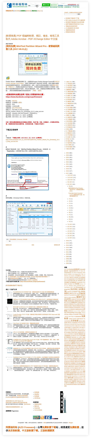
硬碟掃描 (82, 353)
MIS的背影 (37, 408)
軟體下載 (33, 430)
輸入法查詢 (80, 371)
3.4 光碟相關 (69, 113)
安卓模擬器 (68, 332)
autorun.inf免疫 (77, 311)
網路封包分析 (67, 360)
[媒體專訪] (69, 291)
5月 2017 (69, 228)
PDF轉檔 (66, 282)
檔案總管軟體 (67, 345)
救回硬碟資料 (72, 340)
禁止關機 (67, 356)
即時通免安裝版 (80, 322)
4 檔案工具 (69, 115)
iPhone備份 (78, 312)
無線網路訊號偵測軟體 (75, 348)
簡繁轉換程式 (76, 358)
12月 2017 (70, 175)
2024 (67, 157)
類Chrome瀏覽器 (70, 382)
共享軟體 (75, 321)
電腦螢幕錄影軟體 (70, 30)
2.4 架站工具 (69, 97)
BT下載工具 (82, 271)
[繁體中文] (80, 297)
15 (69, 205)
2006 (67, 263)
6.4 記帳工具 (69, 137)
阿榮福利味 (11, 427)
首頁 (33, 245)
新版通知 (36, 394)
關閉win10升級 (67, 376)
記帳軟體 (76, 366)
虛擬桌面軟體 (72, 364)
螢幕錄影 (83, 364)
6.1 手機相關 (69, 131)
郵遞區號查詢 (80, 373)
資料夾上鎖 (81, 368)
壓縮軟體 (75, 329)
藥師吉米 (36, 406)
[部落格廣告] (71, 301)
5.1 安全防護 (69, 123)
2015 (67, 243)
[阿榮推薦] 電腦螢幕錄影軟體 (76, 309)
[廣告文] (71, 293)
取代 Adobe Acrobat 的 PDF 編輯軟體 (75, 20)
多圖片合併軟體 (80, 329)
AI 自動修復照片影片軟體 (72, 28)
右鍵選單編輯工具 (68, 327)
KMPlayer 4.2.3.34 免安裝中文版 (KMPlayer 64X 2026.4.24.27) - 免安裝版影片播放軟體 (35, 299)
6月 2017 (69, 226)
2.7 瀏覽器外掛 (70, 103)
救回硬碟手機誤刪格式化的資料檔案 (75, 22)
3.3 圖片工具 (69, 111)
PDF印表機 (67, 280)
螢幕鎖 (65, 366)
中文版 (25, 430)
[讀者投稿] (79, 299)
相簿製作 (81, 351)
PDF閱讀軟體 (72, 282)
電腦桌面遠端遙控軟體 (71, 26)
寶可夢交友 (37, 398)
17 (69, 203)
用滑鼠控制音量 (80, 350)
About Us (39, 10)
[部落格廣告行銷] (79, 301)
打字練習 (70, 338)
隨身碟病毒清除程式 (78, 378)
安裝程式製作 (74, 332)
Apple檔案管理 (73, 271)
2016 (67, 240)
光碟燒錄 (81, 314)
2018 (67, 171)
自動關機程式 (73, 363)
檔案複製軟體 (75, 345)
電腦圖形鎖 (81, 379)
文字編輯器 (72, 342)
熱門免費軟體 (68, 350)
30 (69, 186)
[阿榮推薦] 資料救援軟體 (74, 307)
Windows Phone (72, 285)
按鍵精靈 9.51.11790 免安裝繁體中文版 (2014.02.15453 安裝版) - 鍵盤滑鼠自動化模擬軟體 (36, 348)
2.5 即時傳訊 (69, 99)
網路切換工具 (82, 358)
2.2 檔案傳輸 (69, 93)
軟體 (17, 430)
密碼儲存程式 (81, 332)
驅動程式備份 (77, 384)
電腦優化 (71, 379)
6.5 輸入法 (68, 139)
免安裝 (11, 430)
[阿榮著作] (70, 311)
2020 (67, 166)
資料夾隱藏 (73, 369)
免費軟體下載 (49, 427)
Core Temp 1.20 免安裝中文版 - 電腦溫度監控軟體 (26, 323)
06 (69, 217)
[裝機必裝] (73, 299)
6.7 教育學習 (69, 142)
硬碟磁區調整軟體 (70, 32)
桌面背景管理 (67, 343)
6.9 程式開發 (69, 146)
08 (69, 212)
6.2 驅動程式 (69, 133)
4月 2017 (69, 231)
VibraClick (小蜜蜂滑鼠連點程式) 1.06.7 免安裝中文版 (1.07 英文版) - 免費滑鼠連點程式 (35, 366)
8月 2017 (69, 184)
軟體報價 (36, 396)
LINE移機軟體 (78, 275)
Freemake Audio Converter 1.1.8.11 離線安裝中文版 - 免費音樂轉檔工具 (76, 195)
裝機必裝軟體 (71, 366)
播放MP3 (66, 340)
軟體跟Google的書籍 (22, 395)
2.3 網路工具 (69, 95)
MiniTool (14, 101)
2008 (67, 258)
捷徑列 (79, 338)
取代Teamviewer (79, 324)
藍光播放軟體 (80, 363)
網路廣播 (72, 360)
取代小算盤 (75, 325)
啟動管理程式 (76, 327)
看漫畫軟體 (69, 353)
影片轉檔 (83, 335)
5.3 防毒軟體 (69, 127)
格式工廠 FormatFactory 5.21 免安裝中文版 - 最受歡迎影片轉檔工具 (30, 307)
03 (69, 219)
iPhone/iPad (71, 312)
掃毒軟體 (83, 338)
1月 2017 (69, 237)
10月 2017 (70, 179)
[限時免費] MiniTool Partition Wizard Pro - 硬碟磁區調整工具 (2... (76, 190)
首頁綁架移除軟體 (70, 384)
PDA (77, 279)
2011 (67, 252)
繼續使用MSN (78, 361)
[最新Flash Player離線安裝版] (70, 295)
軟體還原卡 (74, 371)
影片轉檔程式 (68, 337)
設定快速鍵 (66, 368)
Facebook (8, 397)
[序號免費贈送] (13, 239)
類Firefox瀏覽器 (78, 382)
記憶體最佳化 (82, 366)
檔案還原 (80, 345)
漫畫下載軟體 (78, 347)
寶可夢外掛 (71, 334)
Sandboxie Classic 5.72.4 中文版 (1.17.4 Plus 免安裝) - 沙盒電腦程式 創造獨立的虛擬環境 (36, 357)
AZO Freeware (26, 427)
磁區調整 (73, 355)
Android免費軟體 (74, 269)
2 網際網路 (69, 89)
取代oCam (69, 325)
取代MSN (72, 324)
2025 (67, 155)
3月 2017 (69, 233)
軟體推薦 (36, 392)
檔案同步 (73, 343)
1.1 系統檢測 (69, 83)
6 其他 (67, 129)
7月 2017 (69, 224)
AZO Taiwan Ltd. (19, 401)
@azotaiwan (27, 404)
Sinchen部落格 (38, 410)
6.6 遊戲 (68, 141)
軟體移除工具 (69, 371)
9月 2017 (69, 182)
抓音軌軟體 (74, 338)
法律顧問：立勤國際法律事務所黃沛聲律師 (73, 12)
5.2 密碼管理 (69, 125)
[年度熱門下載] (76, 291)
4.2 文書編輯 (69, 119)
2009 (67, 256)
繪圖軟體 (72, 361)
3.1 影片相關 (69, 107)
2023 (67, 159)
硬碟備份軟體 (76, 353)
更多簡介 (25, 397)
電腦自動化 (79, 381)
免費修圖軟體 (78, 316)
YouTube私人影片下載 (69, 287)
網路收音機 (77, 360)
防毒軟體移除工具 (75, 376)
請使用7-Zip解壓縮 (32, 280)
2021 (67, 164)
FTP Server (74, 272)
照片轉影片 (82, 348)
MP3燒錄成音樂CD (71, 279)
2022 (67, 162)
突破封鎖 (76, 356)
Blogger (71, 422)
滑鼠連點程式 (72, 347)
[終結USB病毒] (72, 297)
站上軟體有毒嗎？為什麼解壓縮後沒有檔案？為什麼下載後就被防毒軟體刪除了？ (29, 276)
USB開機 (76, 284)
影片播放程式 (80, 334)
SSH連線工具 (71, 284)
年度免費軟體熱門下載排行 (14, 285)
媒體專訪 (14, 397)
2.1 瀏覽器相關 (70, 91)
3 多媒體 (68, 105)
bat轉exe (83, 311)
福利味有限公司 (10, 401)
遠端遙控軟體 (72, 373)
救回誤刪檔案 (80, 340)
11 (69, 210)
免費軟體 (74, 427)
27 (69, 199)
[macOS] (67, 289)
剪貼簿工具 (70, 322)
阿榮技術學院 (37, 404)
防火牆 (81, 376)
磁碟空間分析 (79, 355)
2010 (67, 254)
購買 (39, 90)
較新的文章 (9, 245)
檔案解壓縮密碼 (14, 278)
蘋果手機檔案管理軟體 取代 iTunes (75, 24)
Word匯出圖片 (81, 285)
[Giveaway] (20, 239)
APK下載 (66, 269)
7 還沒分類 (69, 148)
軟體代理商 (9, 402)
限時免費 (25, 239)
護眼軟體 (76, 368)
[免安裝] (74, 289)
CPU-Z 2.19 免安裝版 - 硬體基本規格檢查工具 (25, 332)
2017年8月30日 (17, 108)
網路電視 (68, 361)
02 (69, 221)
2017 (67, 173)
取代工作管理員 (81, 325)
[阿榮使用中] (74, 302)
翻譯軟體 (68, 363)
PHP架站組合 (80, 282)
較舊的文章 (57, 245)
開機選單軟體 (82, 374)
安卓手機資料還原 (72, 330)
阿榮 (34, 90)
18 (69, 201)
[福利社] (66, 297)
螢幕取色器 (77, 364)
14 (69, 208)
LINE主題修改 (71, 275)
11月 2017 (70, 177)
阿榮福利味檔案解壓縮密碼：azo (14, 407)
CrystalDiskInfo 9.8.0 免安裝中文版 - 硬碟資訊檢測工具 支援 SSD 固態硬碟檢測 (33, 292)
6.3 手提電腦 (69, 135)
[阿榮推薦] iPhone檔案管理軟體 (76, 304)
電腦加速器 (76, 379)
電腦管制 (74, 381)
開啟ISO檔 (76, 374)
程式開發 (72, 356)
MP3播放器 (76, 277)
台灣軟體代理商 (16, 402)
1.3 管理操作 (69, 87)
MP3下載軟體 (70, 277)
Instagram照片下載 (78, 274)
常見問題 (17, 10)
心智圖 (80, 337)
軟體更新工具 (79, 369)
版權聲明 (20, 397)
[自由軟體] (67, 299)
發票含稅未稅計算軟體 (73, 351)
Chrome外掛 (67, 272)
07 (69, 214)
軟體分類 (28, 10)
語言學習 (72, 368)
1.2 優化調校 (69, 85)
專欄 (75, 334)
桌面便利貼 (82, 342)
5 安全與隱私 (69, 121)
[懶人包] (76, 293)
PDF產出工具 (81, 280)
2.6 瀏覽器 (68, 101)
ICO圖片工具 (71, 274)
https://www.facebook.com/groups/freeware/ (32, 281)
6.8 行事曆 (68, 144)
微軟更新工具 (75, 337)
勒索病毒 (75, 322)
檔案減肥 (83, 343)
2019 (67, 168)
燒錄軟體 (74, 350)
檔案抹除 (78, 343)
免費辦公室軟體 (72, 318)
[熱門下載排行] (81, 295)
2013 (67, 247)
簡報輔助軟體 (69, 358)
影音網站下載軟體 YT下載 (72, 18)
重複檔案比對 (70, 374)
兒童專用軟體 (67, 321)
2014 (67, 245)
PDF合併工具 (73, 280)
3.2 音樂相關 (69, 109)
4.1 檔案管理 (69, 117)
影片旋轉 (73, 335)
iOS (65, 312)
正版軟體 (45, 430)
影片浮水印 (77, 335)
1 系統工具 (69, 81)
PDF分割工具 (81, 279)
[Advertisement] (33, 22)
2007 (67, 261)
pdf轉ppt (71, 314)
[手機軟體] (82, 293)
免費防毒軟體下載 (81, 318)
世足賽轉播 (75, 314)
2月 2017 (69, 235)
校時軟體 (78, 342)
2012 (67, 249)
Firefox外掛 (79, 272)
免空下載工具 (72, 316)
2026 (67, 153)
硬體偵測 (68, 355)
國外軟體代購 (23, 402)
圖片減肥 (82, 327)
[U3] (84, 287)
